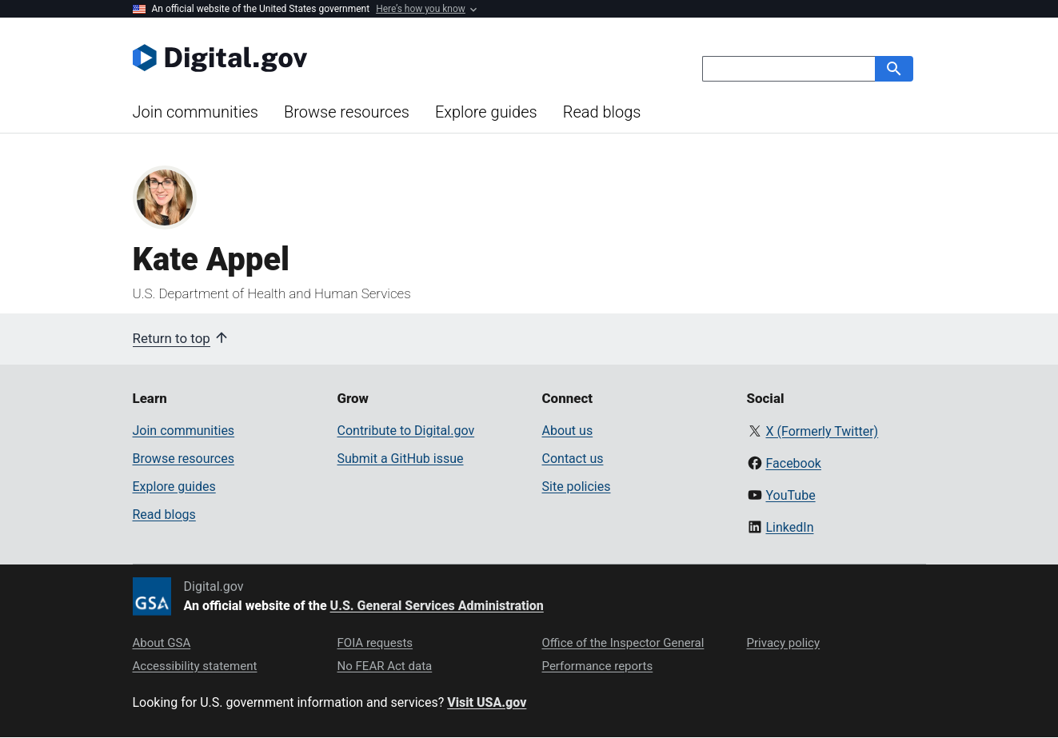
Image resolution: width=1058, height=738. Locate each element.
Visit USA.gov (486, 702)
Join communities (195, 112)
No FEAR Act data (385, 666)
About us (567, 430)
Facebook (792, 463)
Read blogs (602, 112)
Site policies (576, 486)
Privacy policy (783, 643)
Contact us (573, 458)
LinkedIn (789, 527)
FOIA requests (375, 643)
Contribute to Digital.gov (406, 430)
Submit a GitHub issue (400, 458)
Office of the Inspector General (623, 643)
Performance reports (597, 666)
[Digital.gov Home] (331, 57)
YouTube (790, 495)
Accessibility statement (195, 666)
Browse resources (346, 112)
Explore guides (486, 112)
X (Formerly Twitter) (821, 431)
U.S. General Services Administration (437, 605)
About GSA (162, 643)
